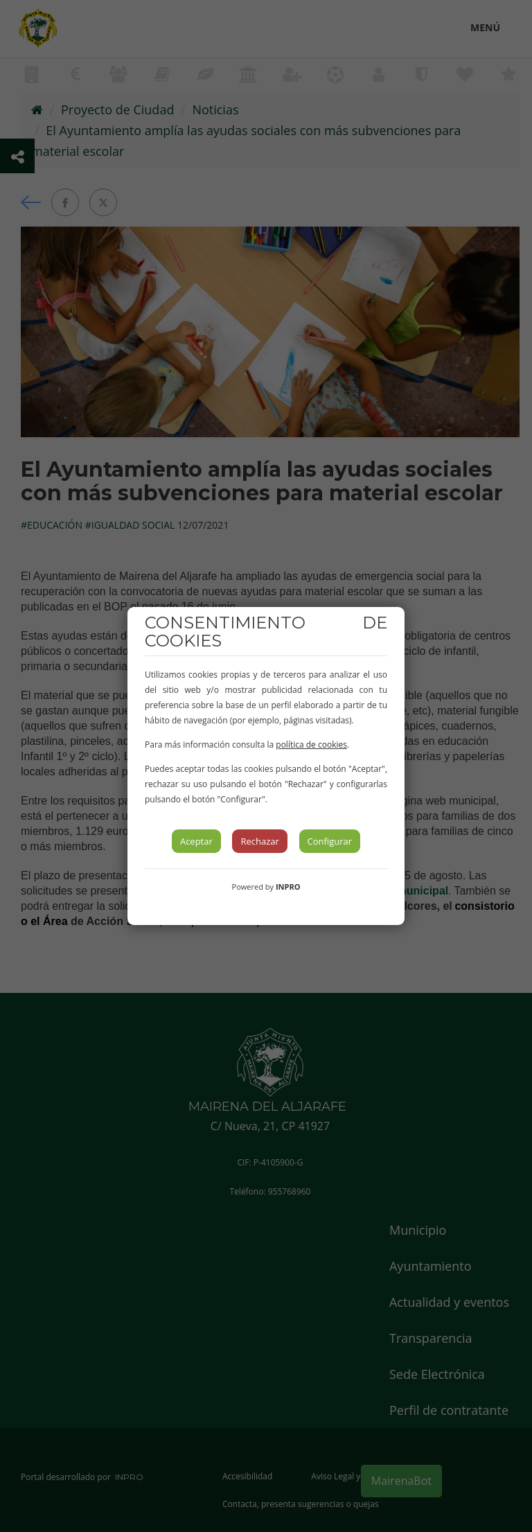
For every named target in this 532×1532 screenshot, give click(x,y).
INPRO (288, 886)
